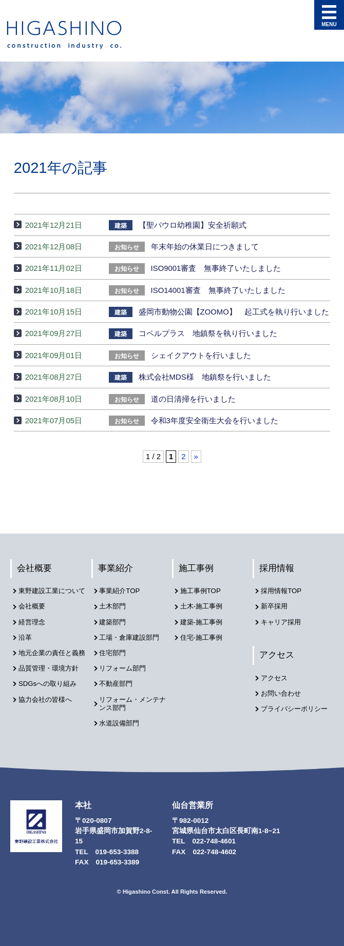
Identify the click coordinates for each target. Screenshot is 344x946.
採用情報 (277, 568)
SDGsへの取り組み (50, 696)
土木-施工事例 (204, 606)
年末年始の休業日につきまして (183, 247)
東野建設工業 (73, 35)
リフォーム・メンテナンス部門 (133, 699)
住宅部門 (115, 650)
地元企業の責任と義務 (52, 663)
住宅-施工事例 (204, 635)
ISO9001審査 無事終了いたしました (195, 268)
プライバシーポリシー (294, 711)
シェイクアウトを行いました (180, 355)
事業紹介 (116, 568)
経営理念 (34, 629)
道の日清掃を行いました (172, 399)
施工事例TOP (202, 592)
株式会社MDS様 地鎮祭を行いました (190, 377)
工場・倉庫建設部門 (133, 635)
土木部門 (115, 606)
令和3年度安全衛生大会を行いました (193, 421)
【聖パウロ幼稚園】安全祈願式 (177, 225)
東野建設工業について (52, 596)
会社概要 (34, 568)
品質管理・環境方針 (52, 682)
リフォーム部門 (126, 665)
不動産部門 (119, 679)
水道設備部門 (122, 717)
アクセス (277, 653)
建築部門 (115, 621)
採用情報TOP (283, 592)
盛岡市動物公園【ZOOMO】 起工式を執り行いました (219, 312)
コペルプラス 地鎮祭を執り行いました (193, 333)
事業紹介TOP (122, 592)
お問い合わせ (283, 692)
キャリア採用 (283, 621)
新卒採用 (276, 606)
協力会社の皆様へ (48, 711)
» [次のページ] (196, 456)
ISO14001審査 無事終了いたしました (197, 290)
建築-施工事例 (204, 621)
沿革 (27, 644)
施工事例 (196, 568)
